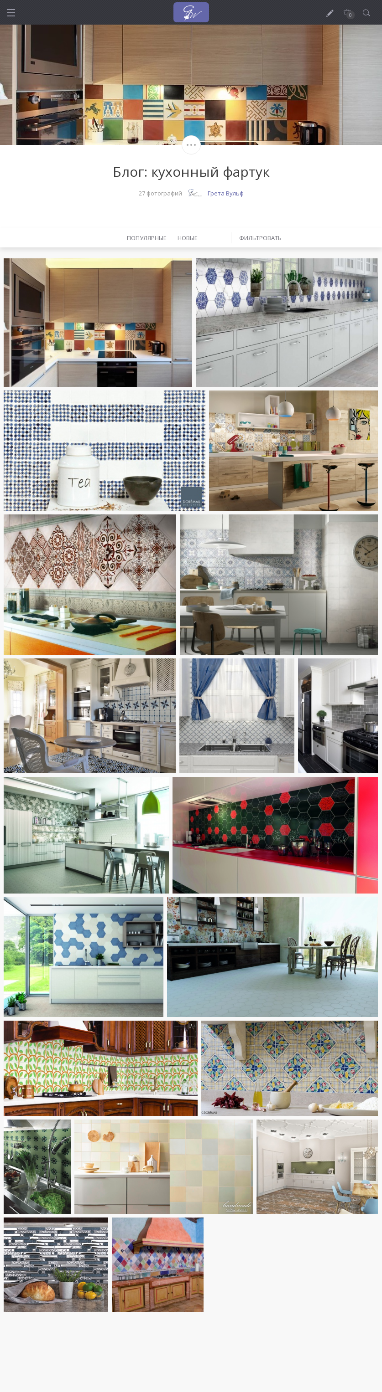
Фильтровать (260, 238)
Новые (188, 238)
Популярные (147, 238)
